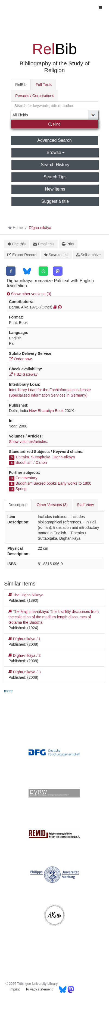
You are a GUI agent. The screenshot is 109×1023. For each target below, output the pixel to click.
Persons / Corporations (34, 96)
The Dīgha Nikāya (25, 595)
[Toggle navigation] (100, 7)
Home (18, 228)
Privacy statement (39, 989)
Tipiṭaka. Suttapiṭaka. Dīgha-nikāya (45, 457)
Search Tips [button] (54, 177)
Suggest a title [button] (55, 201)
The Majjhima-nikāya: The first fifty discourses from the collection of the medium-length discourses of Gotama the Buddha (53, 617)
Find (54, 124)
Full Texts (44, 84)
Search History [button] (55, 164)
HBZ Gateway (23, 374)
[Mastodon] (58, 271)
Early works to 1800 (74, 483)
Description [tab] (17, 505)
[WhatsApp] (43, 271)
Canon (41, 462)
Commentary (26, 478)
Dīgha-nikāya (40, 228)
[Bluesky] (27, 271)
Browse (56, 152)
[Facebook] (10, 271)
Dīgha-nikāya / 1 (24, 639)
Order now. (20, 359)
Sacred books (45, 483)
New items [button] (55, 189)
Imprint (15, 989)
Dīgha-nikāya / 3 (24, 672)
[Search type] (54, 115)
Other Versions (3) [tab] (52, 505)
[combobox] (54, 105)
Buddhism (23, 462)
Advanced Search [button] (54, 140)
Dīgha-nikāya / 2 (24, 655)
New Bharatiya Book (46, 410)
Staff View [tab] (85, 505)
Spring (20, 489)
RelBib (20, 84)
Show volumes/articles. (28, 441)
